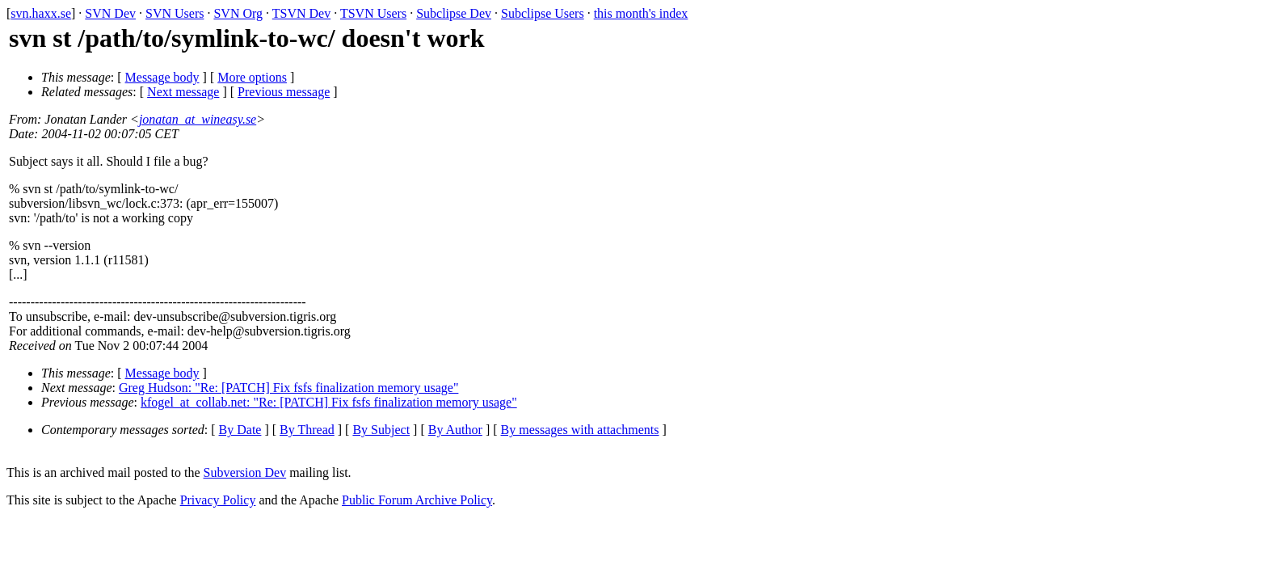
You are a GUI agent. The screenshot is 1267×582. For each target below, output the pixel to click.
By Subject (381, 429)
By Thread (307, 429)
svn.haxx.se (41, 13)
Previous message (284, 92)
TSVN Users (373, 13)
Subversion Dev (245, 472)
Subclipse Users (542, 13)
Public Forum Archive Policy (417, 500)
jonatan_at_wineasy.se (197, 119)
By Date (240, 429)
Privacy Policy (218, 500)
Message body (162, 77)
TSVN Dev (301, 13)
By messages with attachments (580, 429)
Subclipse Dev (453, 13)
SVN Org (238, 13)
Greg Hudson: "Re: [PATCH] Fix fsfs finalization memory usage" (288, 387)
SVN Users (174, 13)
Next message (183, 92)
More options (252, 77)
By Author (455, 429)
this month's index (641, 13)
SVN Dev (110, 13)
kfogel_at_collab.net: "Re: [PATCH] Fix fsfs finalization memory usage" (329, 402)
